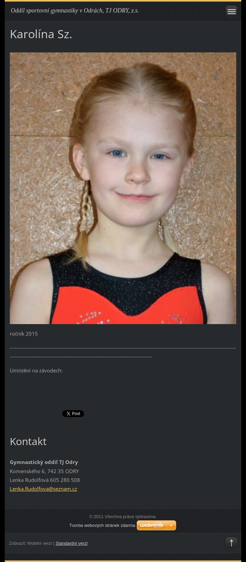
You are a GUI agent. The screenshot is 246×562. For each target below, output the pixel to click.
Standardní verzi (72, 543)
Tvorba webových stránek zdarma (102, 525)
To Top (231, 543)
